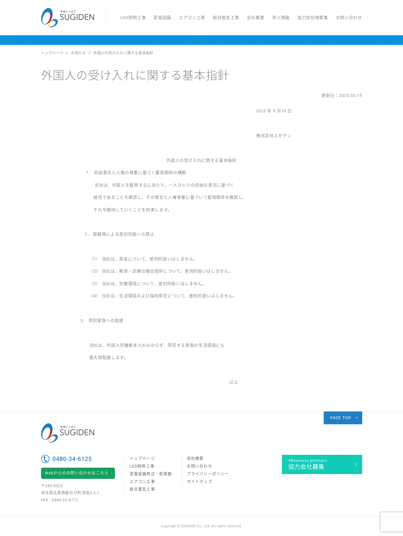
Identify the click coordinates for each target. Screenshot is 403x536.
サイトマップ (199, 482)
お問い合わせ (349, 17)
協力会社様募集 (312, 17)
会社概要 (256, 17)
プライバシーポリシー (208, 474)
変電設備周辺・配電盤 (151, 474)
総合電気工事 (226, 17)
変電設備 (162, 17)
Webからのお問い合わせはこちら (77, 473)
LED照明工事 (133, 17)
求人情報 (281, 17)
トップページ (142, 458)
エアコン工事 (192, 17)
